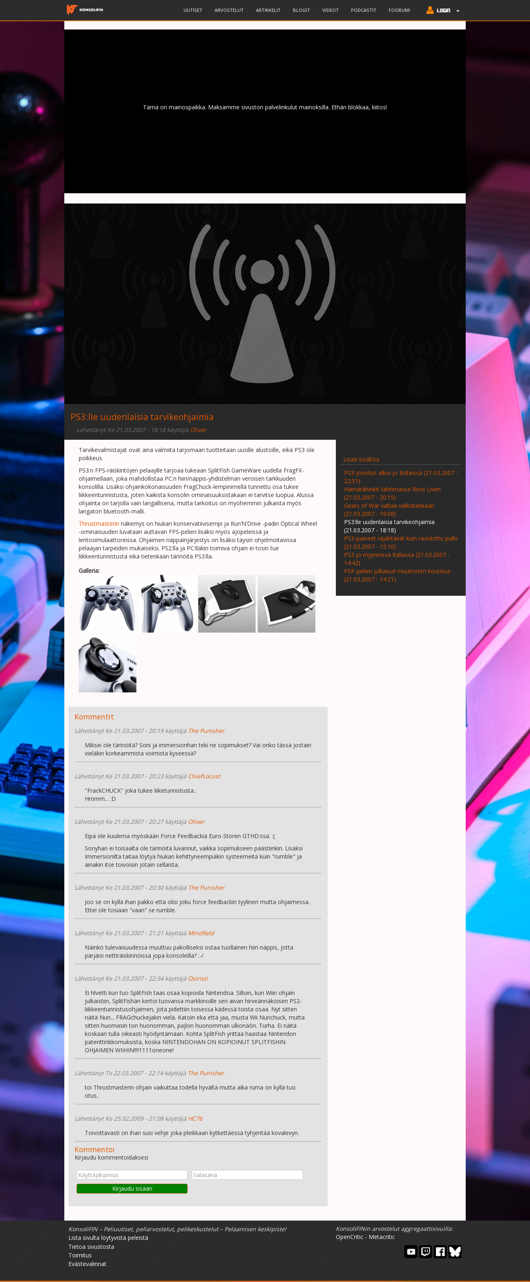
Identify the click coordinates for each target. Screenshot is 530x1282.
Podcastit (363, 10)
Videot (330, 10)
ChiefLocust (204, 776)
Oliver (198, 430)
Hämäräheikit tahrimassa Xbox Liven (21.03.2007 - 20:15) (392, 493)
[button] (441, 11)
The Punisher (206, 731)
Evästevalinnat (87, 1264)
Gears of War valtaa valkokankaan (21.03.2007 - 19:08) (389, 510)
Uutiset (192, 10)
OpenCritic (349, 1237)
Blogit (301, 10)
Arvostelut (229, 10)
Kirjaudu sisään (132, 1188)
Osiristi (198, 978)
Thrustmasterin (99, 523)
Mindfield (201, 933)
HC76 (195, 1118)
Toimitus (80, 1255)
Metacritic (382, 1237)
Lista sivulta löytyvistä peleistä (108, 1237)
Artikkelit (268, 10)
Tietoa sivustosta (91, 1246)
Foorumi (399, 10)
